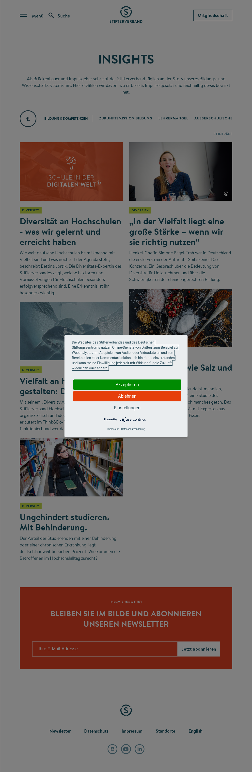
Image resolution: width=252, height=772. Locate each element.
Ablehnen (127, 396)
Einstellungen (127, 407)
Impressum (113, 429)
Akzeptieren (127, 384)
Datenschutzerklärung (133, 429)
